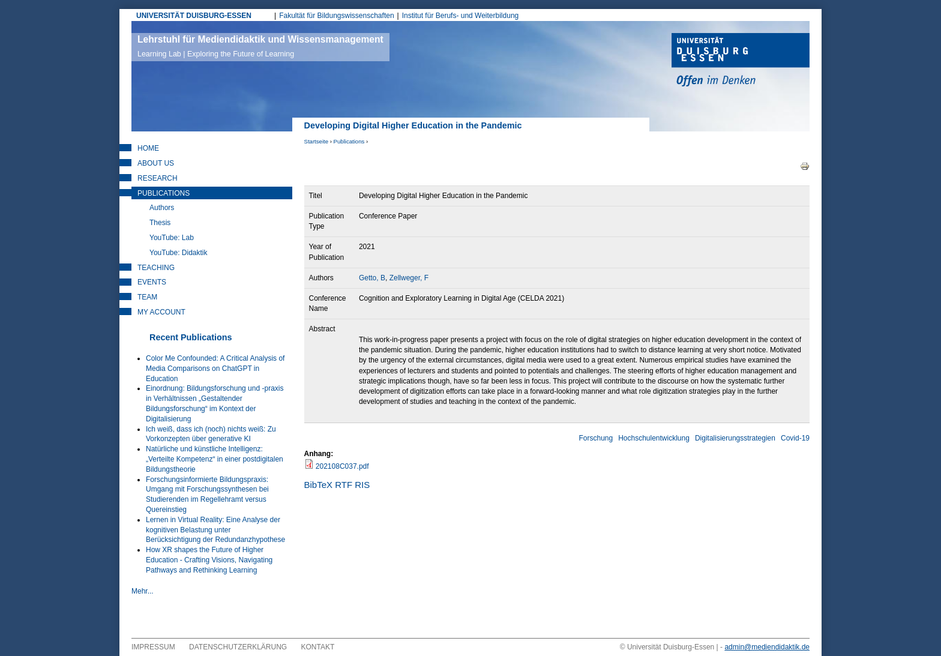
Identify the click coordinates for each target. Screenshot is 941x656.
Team (147, 297)
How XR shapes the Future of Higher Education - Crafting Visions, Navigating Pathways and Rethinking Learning (209, 560)
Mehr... (142, 591)
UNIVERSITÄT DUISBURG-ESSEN (193, 15)
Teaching (156, 267)
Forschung (596, 438)
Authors (161, 207)
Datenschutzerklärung (238, 647)
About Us (155, 163)
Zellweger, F (408, 278)
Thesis (159, 222)
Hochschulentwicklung (654, 438)
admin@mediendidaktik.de (767, 647)
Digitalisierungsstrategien (735, 438)
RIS (362, 485)
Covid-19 (795, 438)
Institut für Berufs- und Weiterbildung (460, 15)
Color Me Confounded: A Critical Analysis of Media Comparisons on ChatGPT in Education (215, 368)
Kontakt (318, 647)
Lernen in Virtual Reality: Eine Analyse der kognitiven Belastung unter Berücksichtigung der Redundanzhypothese (215, 530)
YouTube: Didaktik (178, 252)
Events (151, 282)
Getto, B (372, 278)
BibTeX (318, 485)
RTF (343, 485)
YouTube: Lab (171, 237)
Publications (349, 141)
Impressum (153, 647)
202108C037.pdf (342, 466)
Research (157, 178)
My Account (161, 312)
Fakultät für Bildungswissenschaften (336, 15)
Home (148, 148)
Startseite (316, 141)
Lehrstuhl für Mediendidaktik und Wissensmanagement (260, 46)
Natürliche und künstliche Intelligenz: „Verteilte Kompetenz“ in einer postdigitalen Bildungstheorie (214, 459)
